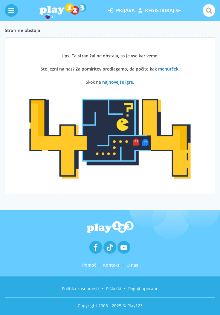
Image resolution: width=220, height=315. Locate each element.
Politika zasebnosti (80, 288)
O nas (132, 265)
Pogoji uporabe (143, 288)
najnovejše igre (117, 82)
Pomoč (89, 265)
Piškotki (113, 288)
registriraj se (159, 10)
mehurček (168, 69)
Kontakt (111, 265)
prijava (121, 10)
